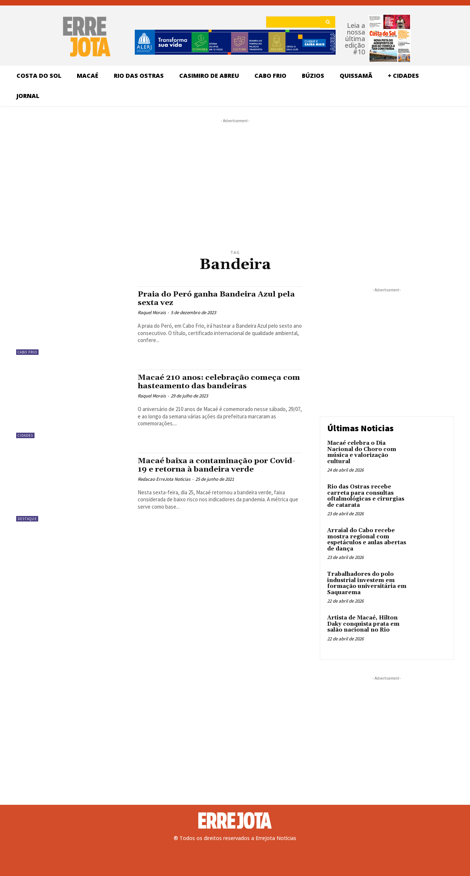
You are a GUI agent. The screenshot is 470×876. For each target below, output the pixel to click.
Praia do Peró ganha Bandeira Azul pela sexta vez (217, 299)
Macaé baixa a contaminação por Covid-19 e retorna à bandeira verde (217, 465)
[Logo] (235, 820)
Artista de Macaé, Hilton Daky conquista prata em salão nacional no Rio (363, 623)
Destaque (27, 518)
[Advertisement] (235, 171)
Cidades (25, 435)
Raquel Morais (152, 312)
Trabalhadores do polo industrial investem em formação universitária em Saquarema (366, 583)
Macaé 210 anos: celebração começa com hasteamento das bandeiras (219, 382)
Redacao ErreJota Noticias (164, 479)
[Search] (327, 22)
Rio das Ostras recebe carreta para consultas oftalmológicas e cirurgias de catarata (365, 496)
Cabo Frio (27, 352)
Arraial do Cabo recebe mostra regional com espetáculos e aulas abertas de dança (366, 539)
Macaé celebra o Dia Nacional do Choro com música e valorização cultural (361, 452)
